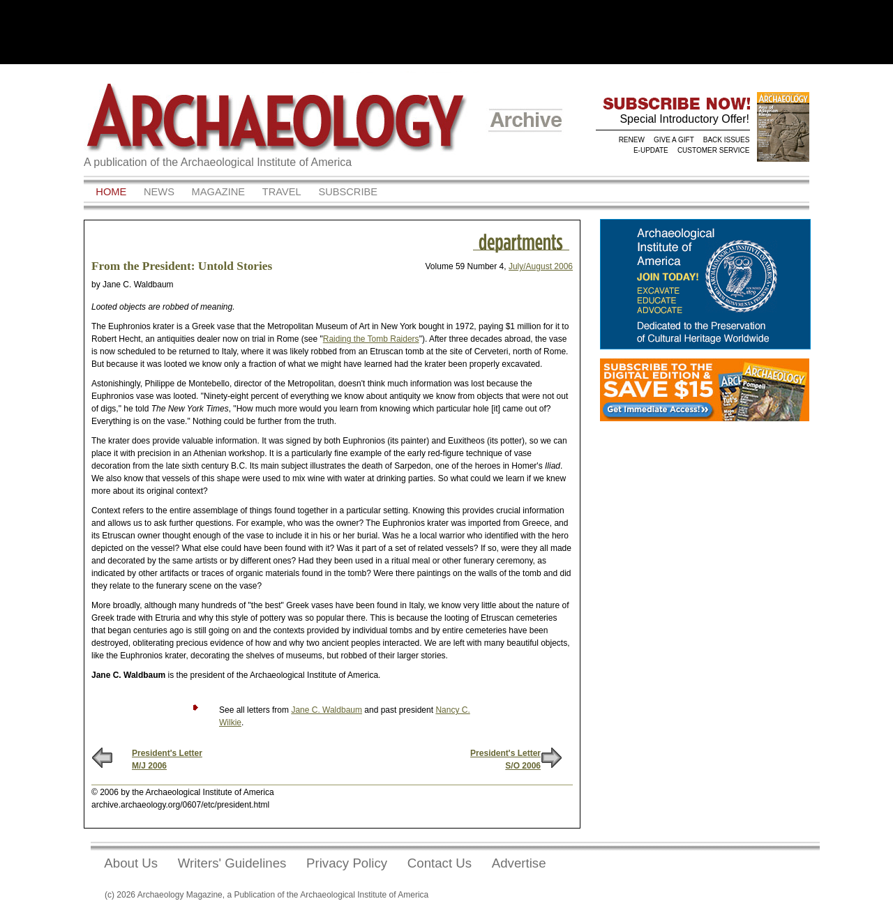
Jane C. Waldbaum (326, 710)
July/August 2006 (541, 266)
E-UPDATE (650, 150)
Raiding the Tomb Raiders (371, 339)
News (159, 191)
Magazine (219, 191)
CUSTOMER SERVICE (713, 150)
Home (111, 191)
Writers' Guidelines (232, 863)
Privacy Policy (346, 863)
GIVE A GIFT (674, 140)
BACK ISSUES (726, 140)
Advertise (519, 863)
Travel (281, 191)
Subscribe (347, 191)
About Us (131, 863)
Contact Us (439, 863)
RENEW (632, 140)
